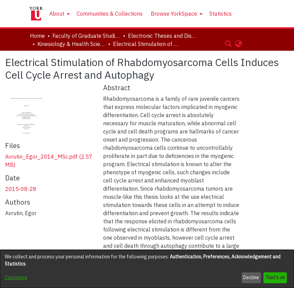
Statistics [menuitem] (220, 13)
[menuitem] (59, 13)
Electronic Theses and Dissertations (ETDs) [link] (162, 35)
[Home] (36, 13)
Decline (251, 277)
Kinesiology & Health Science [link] (71, 44)
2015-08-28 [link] (20, 189)
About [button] (56, 13)
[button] (228, 43)
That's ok (275, 277)
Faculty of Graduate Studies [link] (86, 35)
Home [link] (37, 35)
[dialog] (147, 269)
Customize (16, 277)
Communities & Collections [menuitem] (110, 13)
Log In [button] (253, 43)
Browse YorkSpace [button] (174, 13)
